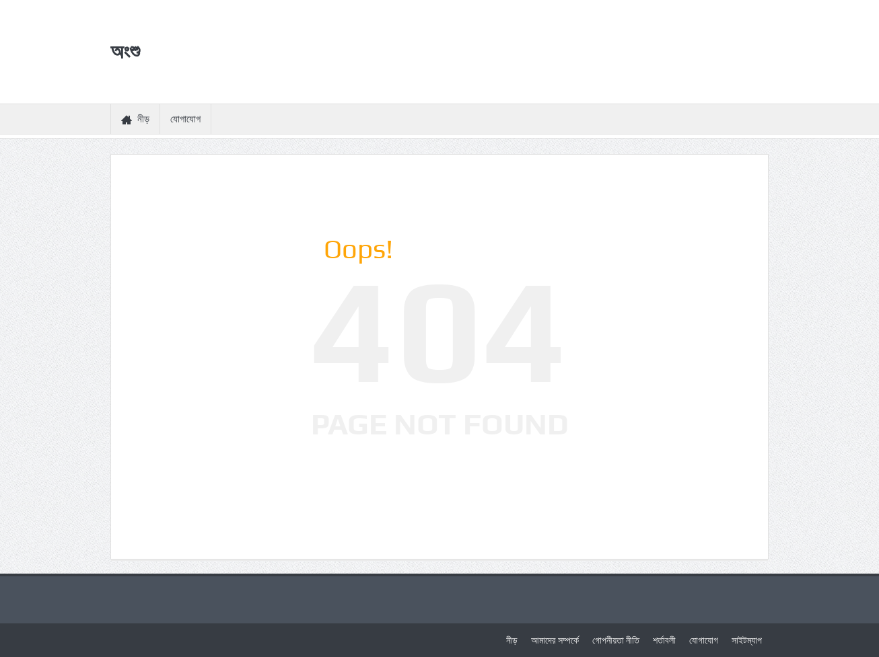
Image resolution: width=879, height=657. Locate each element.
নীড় (135, 119)
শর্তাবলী (664, 640)
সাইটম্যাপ (747, 640)
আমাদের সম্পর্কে (555, 640)
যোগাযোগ (185, 119)
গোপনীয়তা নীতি (615, 640)
